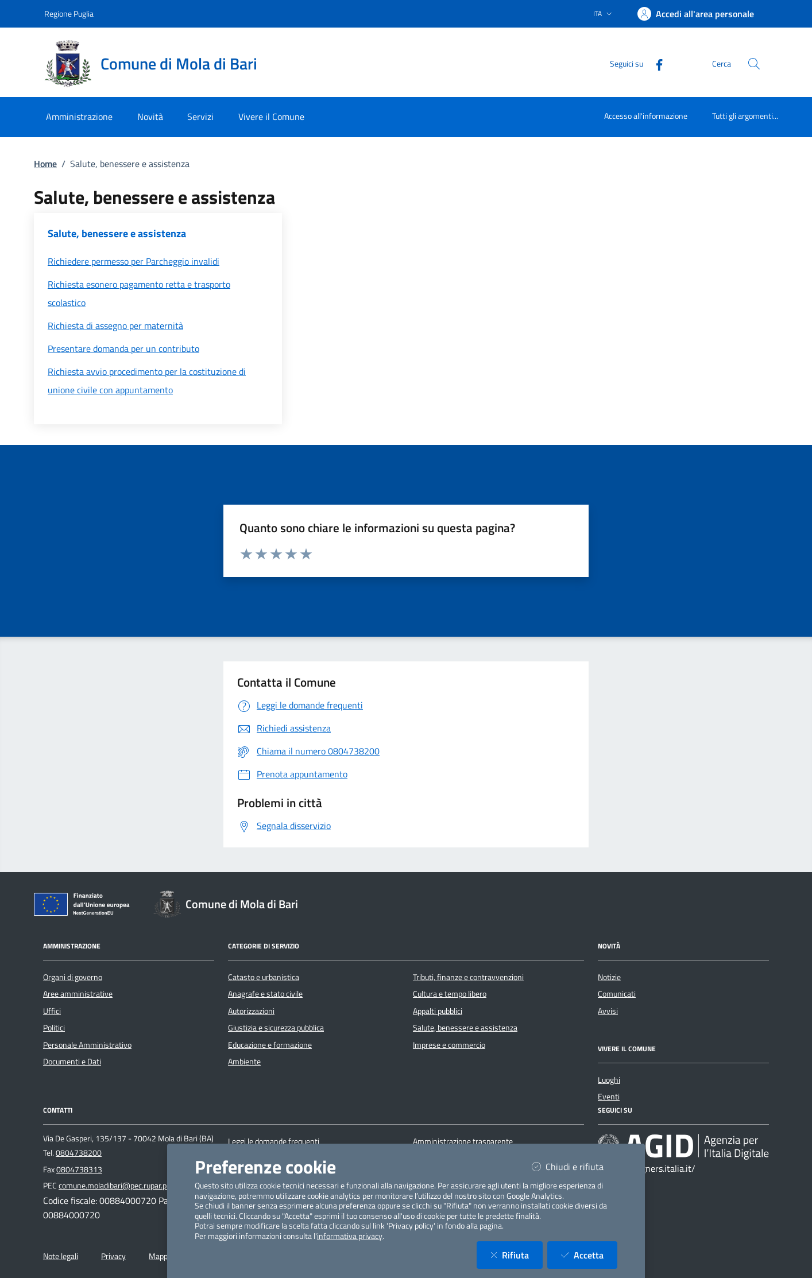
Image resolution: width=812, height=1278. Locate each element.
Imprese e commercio (449, 1045)
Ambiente (244, 1061)
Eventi (609, 1096)
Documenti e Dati (72, 1061)
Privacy (113, 1256)
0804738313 (79, 1169)
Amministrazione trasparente (463, 1141)
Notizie (609, 977)
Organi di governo (72, 977)
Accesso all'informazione (645, 116)
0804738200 (79, 1153)
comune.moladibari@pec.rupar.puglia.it (123, 1185)
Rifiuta (516, 1255)
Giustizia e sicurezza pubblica (276, 1027)
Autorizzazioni (251, 1011)
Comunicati (617, 993)
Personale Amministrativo (87, 1045)
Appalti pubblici (437, 1011)
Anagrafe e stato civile (265, 993)
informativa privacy (349, 1236)
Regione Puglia (69, 13)
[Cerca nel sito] (754, 64)
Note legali (60, 1256)
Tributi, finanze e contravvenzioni (468, 977)
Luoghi (609, 1080)
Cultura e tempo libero (449, 993)
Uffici (52, 1011)
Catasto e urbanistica (263, 977)
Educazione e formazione (270, 1045)
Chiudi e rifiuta (574, 1166)
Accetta (589, 1255)
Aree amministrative (78, 993)
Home (45, 164)
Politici (54, 1027)
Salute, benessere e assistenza (465, 1027)
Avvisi (608, 1011)
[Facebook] (654, 63)
